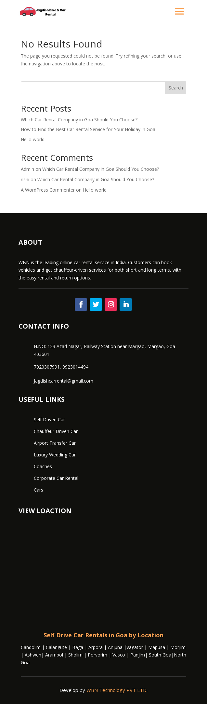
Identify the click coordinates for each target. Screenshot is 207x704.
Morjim (178, 647)
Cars (38, 490)
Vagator (134, 647)
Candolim (31, 647)
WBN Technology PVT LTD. (117, 690)
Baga (77, 647)
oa (27, 662)
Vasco (118, 655)
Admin (27, 169)
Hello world (33, 139)
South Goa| (161, 655)
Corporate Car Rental (56, 478)
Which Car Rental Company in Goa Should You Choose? (79, 119)
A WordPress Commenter (48, 190)
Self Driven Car (49, 419)
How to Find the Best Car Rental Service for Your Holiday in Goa (88, 129)
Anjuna (115, 647)
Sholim (75, 655)
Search (176, 88)
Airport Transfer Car (55, 443)
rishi (25, 179)
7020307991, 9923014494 (61, 367)
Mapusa (156, 647)
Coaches (43, 466)
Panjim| (139, 655)
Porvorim (97, 655)
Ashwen (33, 655)
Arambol (54, 655)
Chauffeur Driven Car (56, 431)
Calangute (56, 647)
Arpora (95, 647)
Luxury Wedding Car (55, 455)
